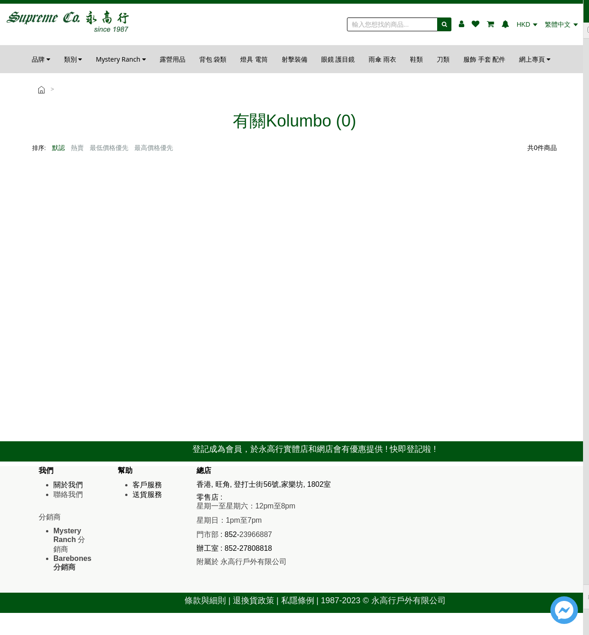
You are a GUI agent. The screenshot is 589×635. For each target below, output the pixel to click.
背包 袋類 (213, 59)
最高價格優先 (153, 147)
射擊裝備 (294, 59)
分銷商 (69, 540)
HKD (527, 24)
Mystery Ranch (120, 59)
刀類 (443, 59)
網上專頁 (534, 59)
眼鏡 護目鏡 (338, 59)
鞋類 (416, 59)
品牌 (41, 59)
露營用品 (172, 59)
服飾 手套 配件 (484, 59)
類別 (73, 59)
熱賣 (77, 147)
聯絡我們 (68, 494)
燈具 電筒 (254, 59)
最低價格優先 (109, 147)
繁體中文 (561, 24)
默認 (58, 147)
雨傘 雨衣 (382, 59)
